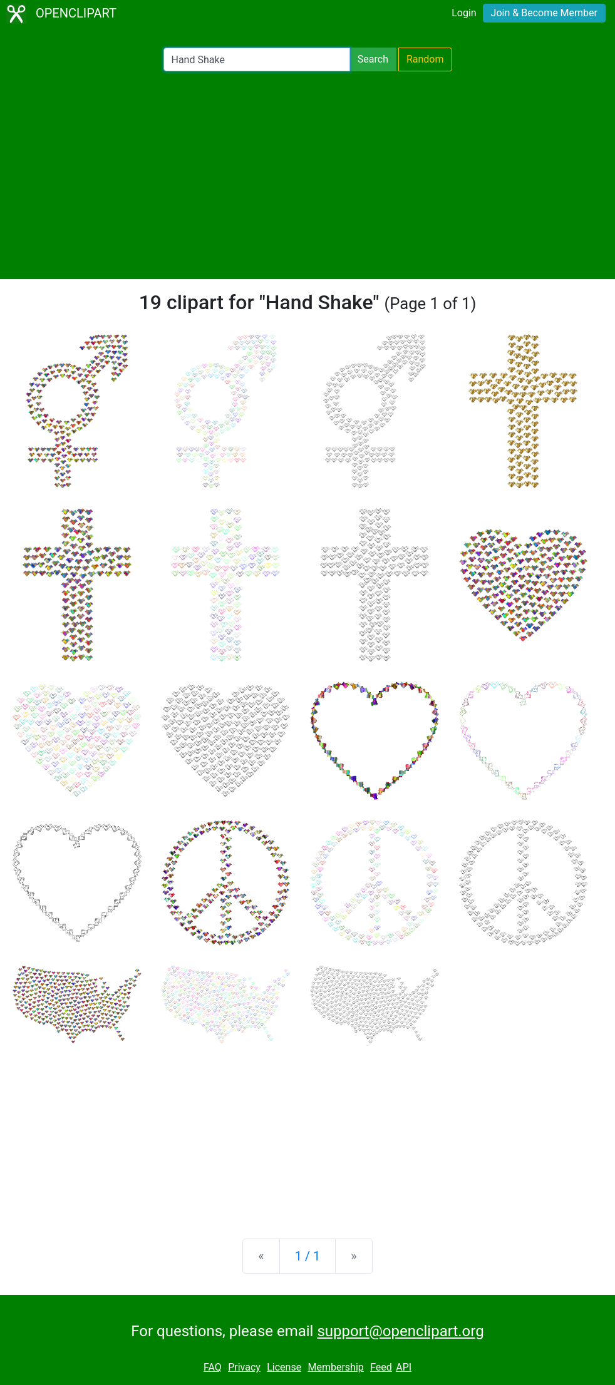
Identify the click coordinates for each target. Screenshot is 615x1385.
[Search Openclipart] (256, 59)
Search (373, 59)
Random (425, 59)
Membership (335, 1367)
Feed (381, 1367)
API (403, 1367)
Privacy (244, 1367)
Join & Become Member (544, 13)
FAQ (213, 1367)
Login (464, 13)
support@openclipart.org (400, 1331)
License (284, 1367)
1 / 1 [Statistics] (308, 1256)
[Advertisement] (307, 175)
